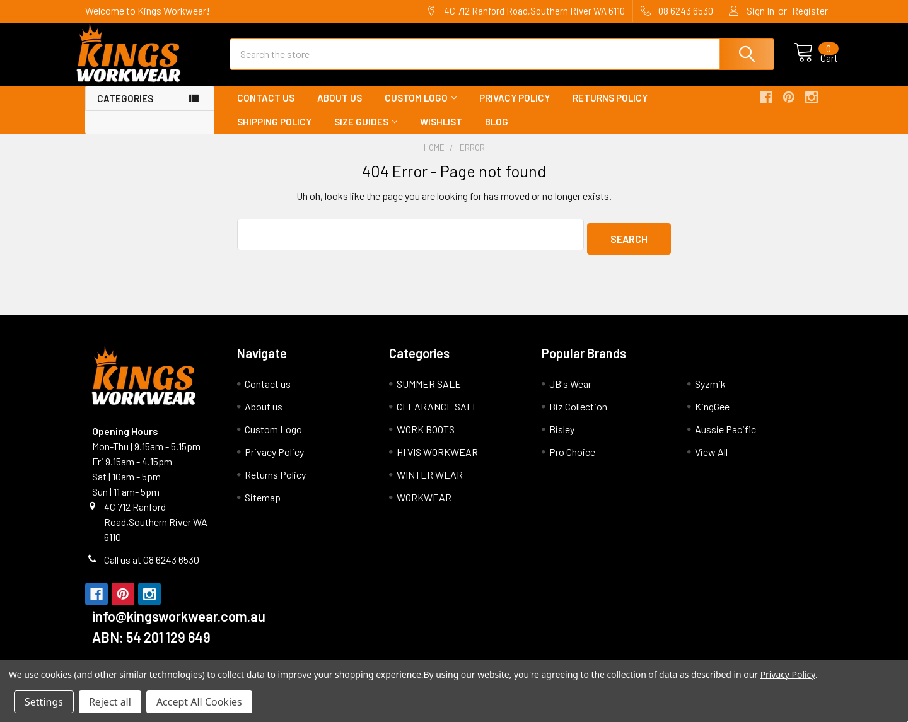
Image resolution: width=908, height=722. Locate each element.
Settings (44, 702)
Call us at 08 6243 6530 (151, 567)
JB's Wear (570, 391)
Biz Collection (578, 413)
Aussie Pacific (725, 436)
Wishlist (441, 133)
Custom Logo (421, 109)
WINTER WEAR (430, 481)
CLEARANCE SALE (438, 413)
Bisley (561, 436)
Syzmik (710, 391)
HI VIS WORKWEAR (437, 459)
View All (711, 459)
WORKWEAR (424, 504)
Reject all (110, 702)
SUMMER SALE (429, 391)
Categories (125, 109)
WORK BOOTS (426, 436)
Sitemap (263, 504)
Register (810, 10)
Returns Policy (610, 109)
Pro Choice (572, 459)
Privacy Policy (514, 109)
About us (339, 109)
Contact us (265, 109)
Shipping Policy (274, 133)
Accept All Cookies (199, 702)
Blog (496, 133)
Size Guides (365, 133)
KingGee (712, 413)
